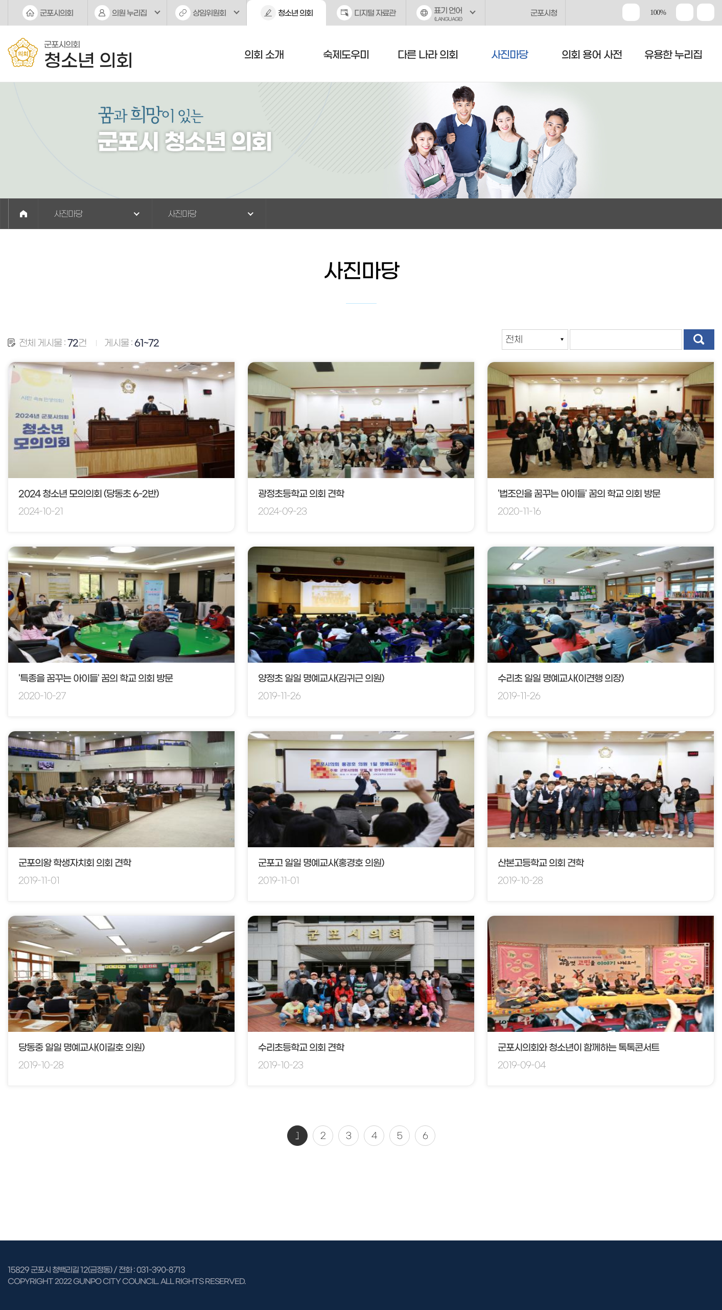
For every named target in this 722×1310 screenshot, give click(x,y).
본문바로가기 (0, 0)
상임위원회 (209, 13)
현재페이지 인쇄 (705, 12)
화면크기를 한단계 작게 (684, 12)
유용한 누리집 (673, 55)
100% (658, 12)
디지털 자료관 (374, 13)
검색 (699, 339)
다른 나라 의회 (428, 55)
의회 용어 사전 (592, 55)
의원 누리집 (129, 13)
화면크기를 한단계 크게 (631, 12)
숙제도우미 (346, 55)
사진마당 (509, 55)
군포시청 (543, 13)
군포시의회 (56, 13)
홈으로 (23, 214)
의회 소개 (264, 55)
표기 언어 (445, 16)
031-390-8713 (160, 1270)
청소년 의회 (295, 13)
